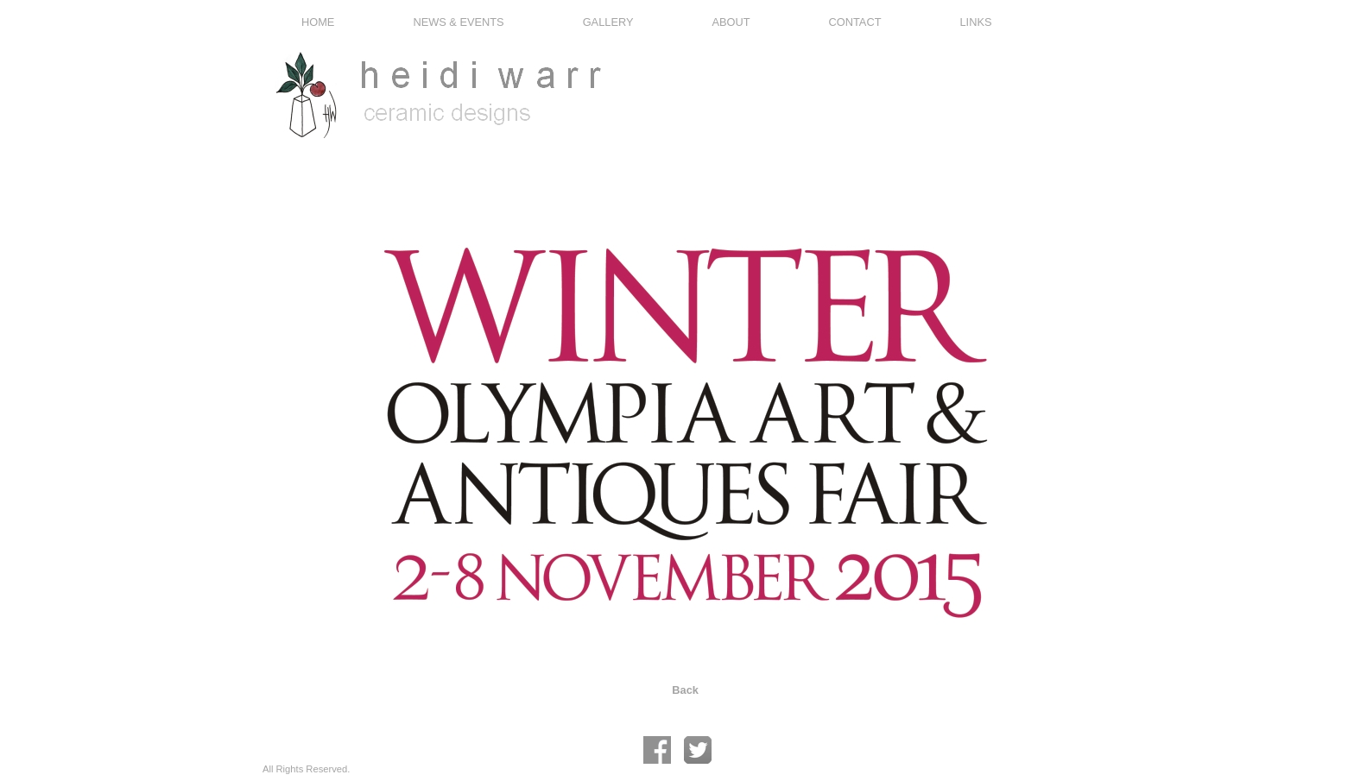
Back (685, 689)
